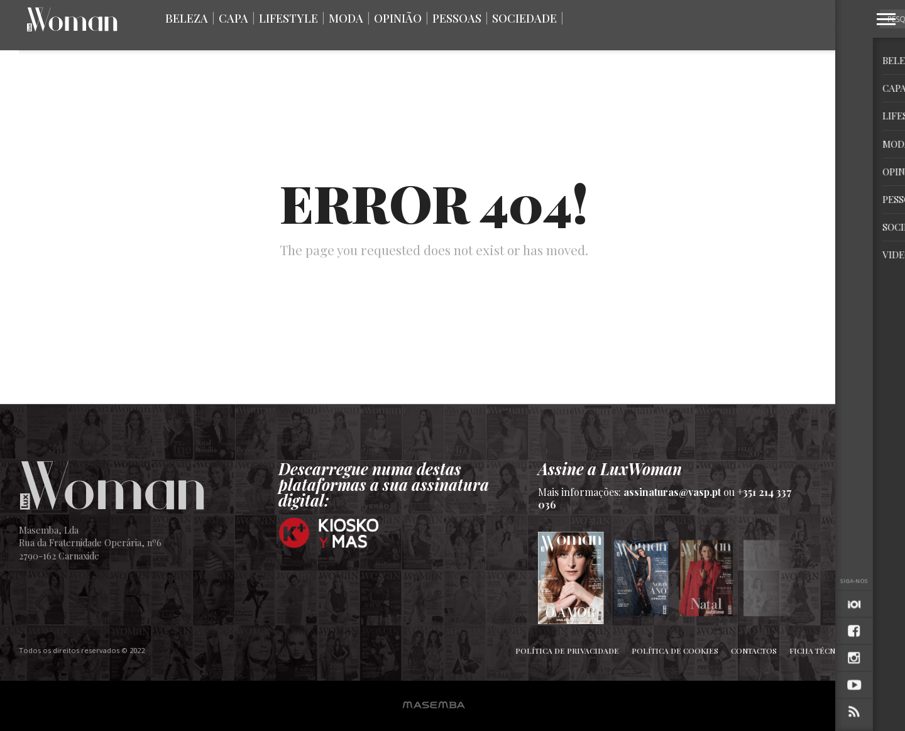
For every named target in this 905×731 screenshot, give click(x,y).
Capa (233, 18)
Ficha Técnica (818, 651)
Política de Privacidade (567, 651)
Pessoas (456, 18)
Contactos (754, 651)
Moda (346, 18)
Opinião (398, 18)
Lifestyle (288, 18)
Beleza (186, 18)
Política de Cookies (675, 651)
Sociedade (524, 18)
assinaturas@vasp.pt (672, 491)
